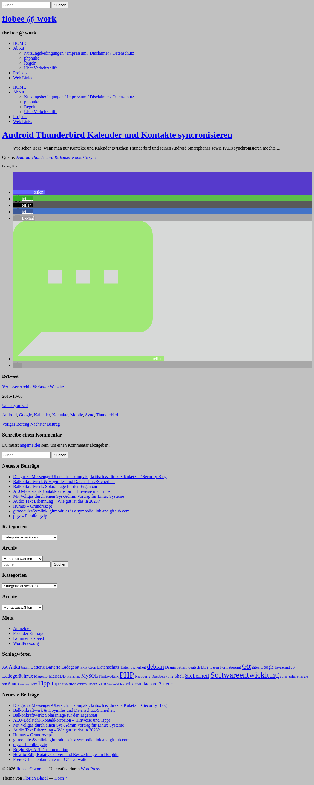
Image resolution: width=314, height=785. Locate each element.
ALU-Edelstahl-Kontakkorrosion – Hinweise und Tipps (62, 491)
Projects (20, 73)
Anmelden (22, 628)
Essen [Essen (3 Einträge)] (214, 667)
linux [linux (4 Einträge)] (28, 676)
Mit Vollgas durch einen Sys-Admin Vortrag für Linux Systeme (68, 496)
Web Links (22, 77)
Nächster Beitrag (45, 424)
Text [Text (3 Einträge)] (33, 684)
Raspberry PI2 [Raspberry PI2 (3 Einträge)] (163, 676)
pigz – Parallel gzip (30, 516)
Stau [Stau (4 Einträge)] (12, 683)
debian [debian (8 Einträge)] (155, 666)
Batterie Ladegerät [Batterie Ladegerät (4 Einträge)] (62, 667)
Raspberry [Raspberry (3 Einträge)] (143, 676)
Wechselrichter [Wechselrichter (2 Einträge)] (116, 684)
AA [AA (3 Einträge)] (5, 667)
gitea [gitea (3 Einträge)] (255, 667)
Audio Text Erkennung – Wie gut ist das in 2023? (56, 501)
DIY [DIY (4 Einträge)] (205, 667)
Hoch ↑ (60, 778)
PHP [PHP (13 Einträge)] (127, 675)
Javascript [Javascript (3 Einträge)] (282, 667)
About (18, 48)
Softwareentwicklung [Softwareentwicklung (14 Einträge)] (244, 674)
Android (9, 414)
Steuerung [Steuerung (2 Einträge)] (23, 684)
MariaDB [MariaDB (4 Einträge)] (57, 676)
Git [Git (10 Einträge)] (246, 666)
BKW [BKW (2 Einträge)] (83, 667)
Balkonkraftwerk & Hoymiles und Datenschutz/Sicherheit (64, 481)
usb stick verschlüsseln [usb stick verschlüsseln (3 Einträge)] (79, 684)
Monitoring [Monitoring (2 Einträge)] (73, 676)
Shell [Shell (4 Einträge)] (179, 676)
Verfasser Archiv (16, 387)
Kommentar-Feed (28, 638)
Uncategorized (15, 405)
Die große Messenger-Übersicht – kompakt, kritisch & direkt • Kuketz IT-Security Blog (90, 476)
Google (25, 414)
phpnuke (31, 58)
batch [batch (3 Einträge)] (25, 667)
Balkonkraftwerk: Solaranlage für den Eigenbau (55, 486)
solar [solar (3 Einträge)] (283, 676)
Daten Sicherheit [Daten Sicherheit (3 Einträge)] (133, 667)
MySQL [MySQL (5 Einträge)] (89, 676)
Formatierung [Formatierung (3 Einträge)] (230, 667)
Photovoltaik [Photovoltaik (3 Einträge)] (109, 676)
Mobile (76, 414)
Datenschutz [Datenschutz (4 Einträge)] (108, 667)
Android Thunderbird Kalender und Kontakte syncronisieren (117, 135)
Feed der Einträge (28, 633)
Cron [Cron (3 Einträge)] (92, 667)
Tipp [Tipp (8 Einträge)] (44, 683)
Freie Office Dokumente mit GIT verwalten (51, 759)
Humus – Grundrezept (32, 506)
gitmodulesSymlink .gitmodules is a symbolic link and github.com (71, 511)
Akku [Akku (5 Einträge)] (14, 667)
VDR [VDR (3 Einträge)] (102, 684)
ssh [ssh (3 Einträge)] (4, 684)
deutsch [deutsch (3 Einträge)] (194, 667)
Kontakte (60, 414)
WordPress (90, 768)
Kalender (42, 414)
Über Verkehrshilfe (40, 68)
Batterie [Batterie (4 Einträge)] (38, 667)
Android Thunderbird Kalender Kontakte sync (56, 157)
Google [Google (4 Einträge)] (267, 667)
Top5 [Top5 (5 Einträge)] (56, 683)
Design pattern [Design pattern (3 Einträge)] (176, 667)
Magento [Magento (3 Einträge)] (41, 676)
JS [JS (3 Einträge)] (293, 667)
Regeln (30, 63)
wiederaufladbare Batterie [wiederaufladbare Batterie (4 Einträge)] (149, 683)
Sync (89, 414)
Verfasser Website (48, 387)
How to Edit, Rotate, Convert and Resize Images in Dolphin (65, 754)
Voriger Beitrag (15, 424)
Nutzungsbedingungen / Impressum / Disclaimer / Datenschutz (79, 53)
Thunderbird (107, 414)
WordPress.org (26, 643)
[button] (29, 192)
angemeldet (30, 445)
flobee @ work (29, 19)
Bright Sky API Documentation (40, 749)
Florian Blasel (35, 778)
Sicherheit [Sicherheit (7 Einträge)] (197, 675)
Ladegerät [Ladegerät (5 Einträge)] (12, 676)
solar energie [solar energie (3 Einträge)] (298, 676)
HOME (19, 43)
